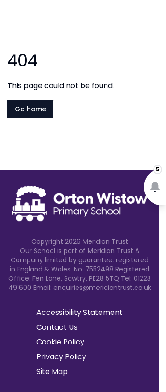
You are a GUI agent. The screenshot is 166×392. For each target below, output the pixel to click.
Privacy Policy (61, 356)
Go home (30, 109)
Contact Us (56, 327)
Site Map (52, 371)
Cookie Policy (60, 342)
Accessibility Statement (79, 312)
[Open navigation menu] (153, 22)
